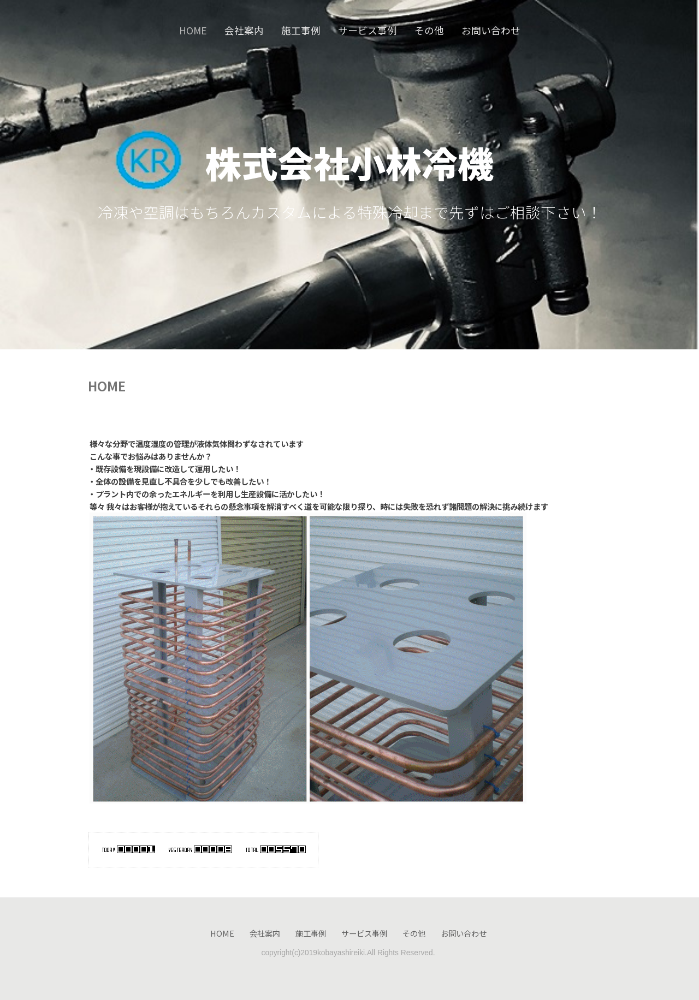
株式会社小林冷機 (349, 162)
